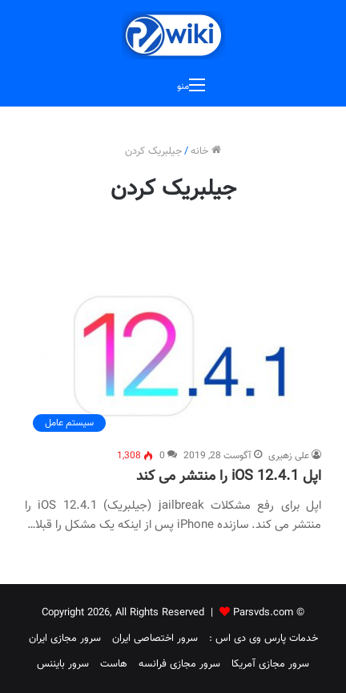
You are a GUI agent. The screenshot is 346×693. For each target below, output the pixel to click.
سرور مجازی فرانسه (179, 664)
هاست (113, 664)
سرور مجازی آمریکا (270, 664)
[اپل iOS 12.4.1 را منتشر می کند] (173, 357)
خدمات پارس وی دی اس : (263, 639)
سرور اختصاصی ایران (155, 639)
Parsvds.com (263, 613)
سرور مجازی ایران (65, 639)
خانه (206, 151)
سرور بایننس (63, 664)
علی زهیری (288, 456)
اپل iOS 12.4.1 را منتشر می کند (228, 476)
